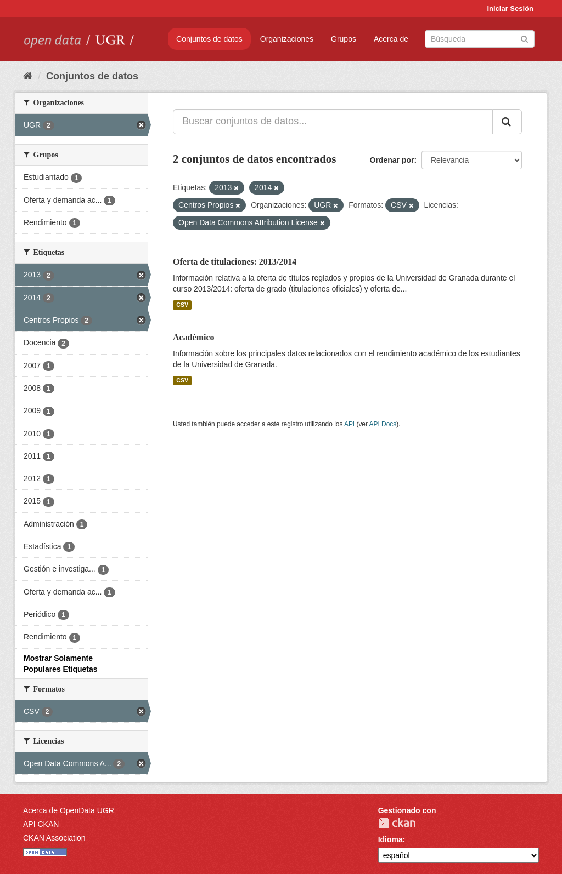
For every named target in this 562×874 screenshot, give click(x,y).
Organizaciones (286, 39)
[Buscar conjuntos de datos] (480, 39)
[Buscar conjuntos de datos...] (333, 121)
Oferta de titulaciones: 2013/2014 (234, 261)
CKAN (396, 823)
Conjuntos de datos (209, 39)
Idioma (390, 839)
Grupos (343, 39)
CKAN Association (54, 837)
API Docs (383, 424)
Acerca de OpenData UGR (68, 810)
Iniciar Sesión (510, 8)
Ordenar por (392, 160)
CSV (182, 304)
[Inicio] (27, 76)
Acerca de (391, 39)
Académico (194, 337)
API (349, 424)
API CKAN (41, 824)
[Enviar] (524, 38)
